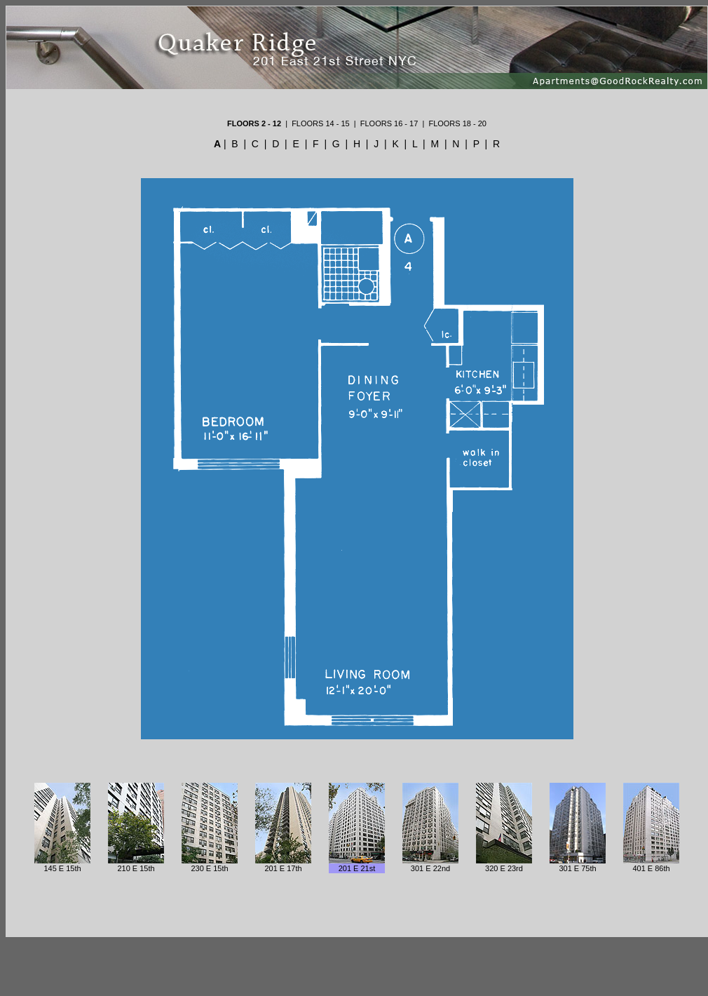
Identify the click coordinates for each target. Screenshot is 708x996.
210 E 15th (135, 868)
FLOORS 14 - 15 (321, 123)
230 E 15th (209, 868)
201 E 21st (357, 868)
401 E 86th (650, 868)
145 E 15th (62, 868)
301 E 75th (577, 868)
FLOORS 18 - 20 (457, 123)
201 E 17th (282, 868)
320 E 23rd (504, 868)
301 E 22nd (430, 868)
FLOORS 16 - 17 (389, 123)
